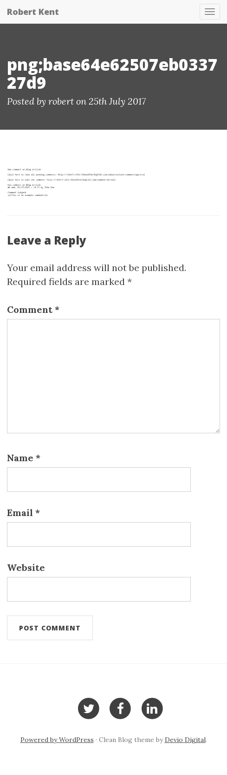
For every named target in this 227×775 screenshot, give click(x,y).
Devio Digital (185, 739)
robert (61, 101)
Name (23, 458)
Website (26, 567)
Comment (33, 309)
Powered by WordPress (57, 739)
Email (23, 512)
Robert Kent (33, 11)
